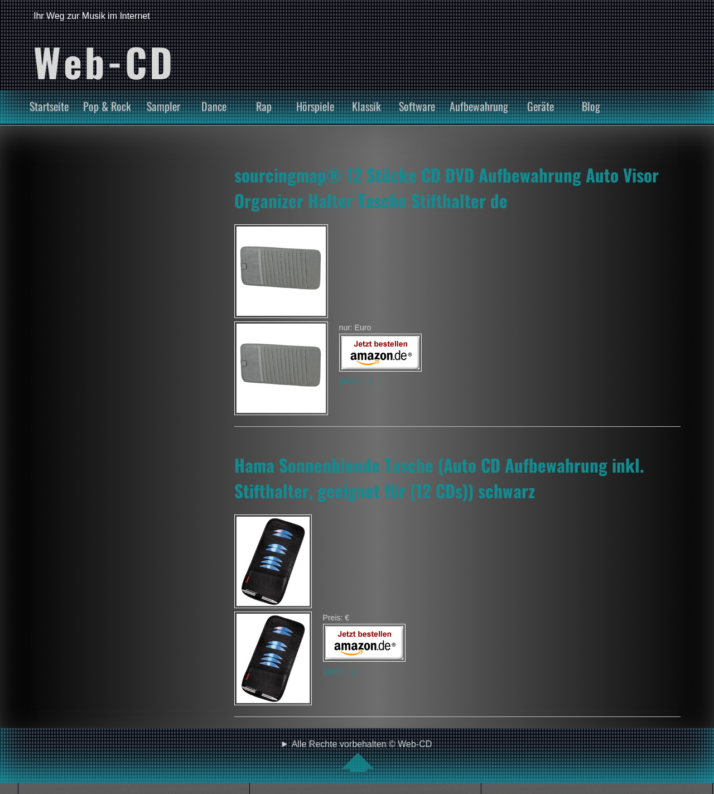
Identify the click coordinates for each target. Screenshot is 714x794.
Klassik (366, 106)
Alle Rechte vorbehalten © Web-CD (362, 755)
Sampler (163, 106)
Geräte (540, 106)
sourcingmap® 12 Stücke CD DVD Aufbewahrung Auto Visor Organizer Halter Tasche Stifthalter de (446, 187)
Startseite (49, 106)
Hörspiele (315, 106)
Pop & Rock (107, 106)
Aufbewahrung (479, 106)
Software (417, 106)
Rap (264, 106)
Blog (591, 106)
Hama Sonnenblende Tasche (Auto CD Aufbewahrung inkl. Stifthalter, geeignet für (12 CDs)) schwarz (439, 477)
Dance (213, 106)
